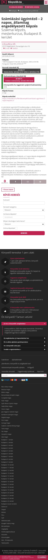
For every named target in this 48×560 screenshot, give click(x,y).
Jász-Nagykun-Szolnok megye (9, 412)
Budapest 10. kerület (7, 465)
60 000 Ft (19, 80)
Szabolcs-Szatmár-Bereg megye (10, 426)
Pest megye (4, 420)
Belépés (14, 11)
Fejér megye (5, 401)
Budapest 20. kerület (7, 493)
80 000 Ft (21, 71)
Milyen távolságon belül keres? (14, 221)
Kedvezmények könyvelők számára (13, 367)
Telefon (14, 48)
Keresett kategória (9, 207)
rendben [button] (41, 557)
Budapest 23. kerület (7, 501)
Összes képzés (8, 189)
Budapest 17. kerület (7, 484)
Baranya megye (5, 389)
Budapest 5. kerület (7, 451)
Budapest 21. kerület (7, 495)
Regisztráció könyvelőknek (29, 11)
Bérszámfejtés (5, 526)
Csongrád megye (6, 398)
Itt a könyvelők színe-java (12, 346)
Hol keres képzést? (9, 214)
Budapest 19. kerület (7, 490)
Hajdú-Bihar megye (6, 406)
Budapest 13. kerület (7, 473)
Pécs (2, 515)
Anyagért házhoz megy (7, 523)
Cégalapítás (4, 529)
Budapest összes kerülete (9, 504)
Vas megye (4, 431)
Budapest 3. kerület (7, 445)
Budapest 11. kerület (7, 467)
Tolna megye (5, 428)
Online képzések (9, 228)
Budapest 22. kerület (7, 498)
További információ (14, 558)
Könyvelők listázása (33, 7)
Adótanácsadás (5, 521)
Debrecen (4, 507)
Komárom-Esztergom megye (9, 414)
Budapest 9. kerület (7, 462)
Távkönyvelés (5, 543)
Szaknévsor (5, 360)
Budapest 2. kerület (7, 442)
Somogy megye (5, 423)
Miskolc (3, 512)
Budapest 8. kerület (7, 459)
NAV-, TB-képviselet (7, 540)
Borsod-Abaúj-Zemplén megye (10, 395)
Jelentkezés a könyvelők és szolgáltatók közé (16, 364)
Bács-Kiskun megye (7, 387)
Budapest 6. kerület (7, 454)
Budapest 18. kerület (7, 487)
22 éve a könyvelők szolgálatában (14, 324)
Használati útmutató (8, 371)
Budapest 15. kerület (7, 479)
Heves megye (5, 409)
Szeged (3, 509)
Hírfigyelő (30, 367)
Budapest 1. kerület (7, 440)
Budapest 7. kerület (7, 456)
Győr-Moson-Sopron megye (9, 403)
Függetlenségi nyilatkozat (26, 371)
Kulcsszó (6, 200)
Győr (2, 518)
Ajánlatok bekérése (17, 7)
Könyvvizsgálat (5, 537)
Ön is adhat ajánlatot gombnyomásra (16, 342)
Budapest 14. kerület (7, 476)
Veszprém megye (6, 434)
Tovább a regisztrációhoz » (12, 349)
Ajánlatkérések (17, 360)
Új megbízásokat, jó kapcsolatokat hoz (16, 338)
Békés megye (5, 392)
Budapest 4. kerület (7, 448)
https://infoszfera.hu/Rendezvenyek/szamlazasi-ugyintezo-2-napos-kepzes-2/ (23, 99)
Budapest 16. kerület (7, 481)
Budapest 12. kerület (7, 470)
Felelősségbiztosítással (8, 532)
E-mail (6, 48)
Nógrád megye (5, 417)
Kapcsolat (40, 371)
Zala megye (4, 437)
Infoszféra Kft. (9, 44)
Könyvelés (4, 534)
